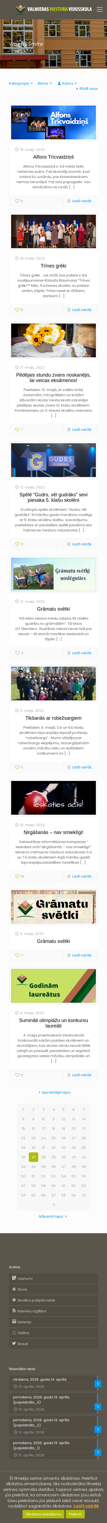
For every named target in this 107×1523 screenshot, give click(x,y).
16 (33, 1128)
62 (73, 1185)
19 (63, 1128)
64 (23, 1195)
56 (83, 1176)
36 (23, 1157)
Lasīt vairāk (86, 1506)
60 (53, 1185)
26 (63, 1138)
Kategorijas (21, 83)
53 (53, 1176)
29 (23, 1147)
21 (83, 1128)
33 (63, 1147)
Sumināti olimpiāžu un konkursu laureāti (53, 1023)
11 (53, 1119)
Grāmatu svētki (53, 609)
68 (63, 1195)
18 (53, 1128)
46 (53, 1166)
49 (83, 1166)
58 (33, 1185)
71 (53, 1204)
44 (33, 1166)
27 (74, 1138)
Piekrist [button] (75, 1514)
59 (43, 1185)
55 (73, 1176)
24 (43, 1138)
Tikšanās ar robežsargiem (53, 718)
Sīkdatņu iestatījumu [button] (43, 1514)
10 (43, 1119)
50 (23, 1176)
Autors (67, 83)
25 (53, 1138)
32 (53, 1147)
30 (33, 1147)
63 (83, 1185)
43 (23, 1166)
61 (63, 1185)
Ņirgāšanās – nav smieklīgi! (53, 832)
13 (73, 1119)
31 (43, 1147)
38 (43, 1157)
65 (33, 1195)
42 (83, 1157)
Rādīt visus (86, 88)
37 (34, 1157)
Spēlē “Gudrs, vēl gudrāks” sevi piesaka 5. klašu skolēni (53, 497)
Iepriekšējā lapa (53, 1092)
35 (83, 1147)
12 (63, 1119)
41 (73, 1157)
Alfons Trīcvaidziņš (53, 157)
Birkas (45, 83)
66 (43, 1195)
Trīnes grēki (53, 266)
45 (43, 1166)
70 (84, 1195)
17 (43, 1128)
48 (73, 1166)
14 (84, 1119)
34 (73, 1147)
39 (53, 1157)
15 (23, 1128)
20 (73, 1128)
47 (63, 1166)
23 (33, 1138)
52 (43, 1176)
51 (33, 1176)
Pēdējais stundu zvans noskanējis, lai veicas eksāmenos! (53, 377)
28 (83, 1138)
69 (73, 1195)
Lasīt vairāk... (83, 201)
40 (63, 1157)
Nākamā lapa (53, 1216)
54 (63, 1176)
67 (54, 1195)
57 (23, 1185)
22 (23, 1138)
